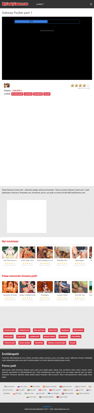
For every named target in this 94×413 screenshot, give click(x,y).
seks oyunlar (55, 390)
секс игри (31, 397)
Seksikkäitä (38, 94)
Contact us (47, 406)
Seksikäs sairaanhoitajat (56, 343)
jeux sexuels (80, 386)
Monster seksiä (49, 336)
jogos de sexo (66, 386)
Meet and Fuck (39, 330)
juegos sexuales (50, 386)
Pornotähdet (76, 336)
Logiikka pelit (34, 336)
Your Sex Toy (80, 295)
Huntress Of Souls (10, 295)
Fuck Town (53, 330)
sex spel (31, 390)
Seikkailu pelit (24, 330)
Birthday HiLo (62, 260)
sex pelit (40, 393)
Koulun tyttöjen (24, 343)
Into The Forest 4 (10, 260)
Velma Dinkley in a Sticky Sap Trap (50, 260)
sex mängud (53, 393)
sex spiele (35, 386)
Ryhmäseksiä (78, 330)
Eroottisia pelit (17, 94)
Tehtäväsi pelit (9, 343)
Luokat (39, 4)
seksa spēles (68, 393)
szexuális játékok (46, 397)
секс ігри (29, 393)
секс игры (22, 386)
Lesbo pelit (21, 336)
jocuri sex (68, 390)
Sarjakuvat (65, 330)
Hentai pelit (8, 336)
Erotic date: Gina (27, 260)
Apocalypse (79, 260)
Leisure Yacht (62, 295)
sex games (9, 386)
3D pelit (46, 94)
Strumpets (45, 295)
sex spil (43, 390)
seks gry (17, 393)
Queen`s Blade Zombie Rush (30, 295)
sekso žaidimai (82, 393)
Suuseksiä (28, 94)
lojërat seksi (62, 397)
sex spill (20, 390)
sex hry (80, 390)
